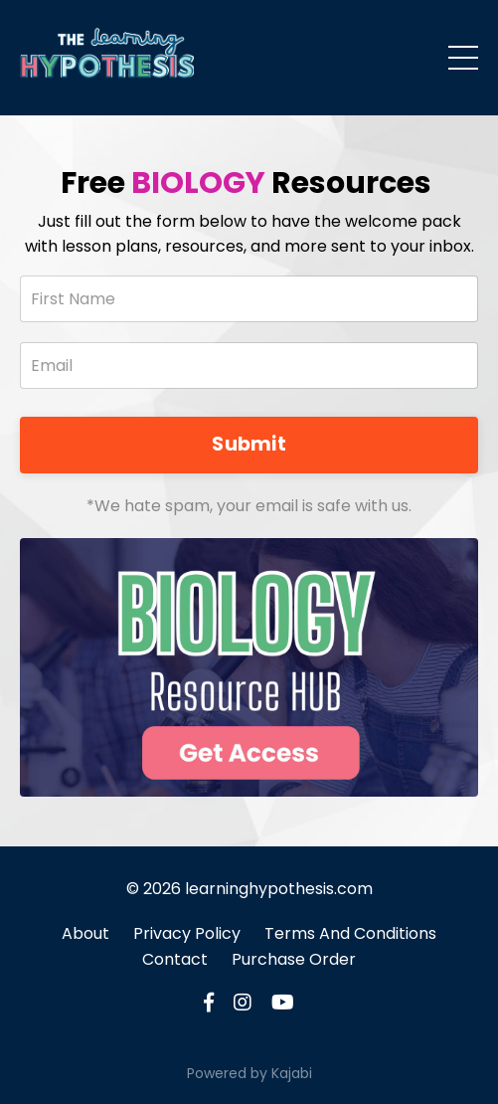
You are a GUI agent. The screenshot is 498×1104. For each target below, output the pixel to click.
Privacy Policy (187, 933)
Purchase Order (294, 959)
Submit (249, 444)
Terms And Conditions (350, 933)
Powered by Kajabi (249, 1073)
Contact (175, 959)
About (85, 933)
